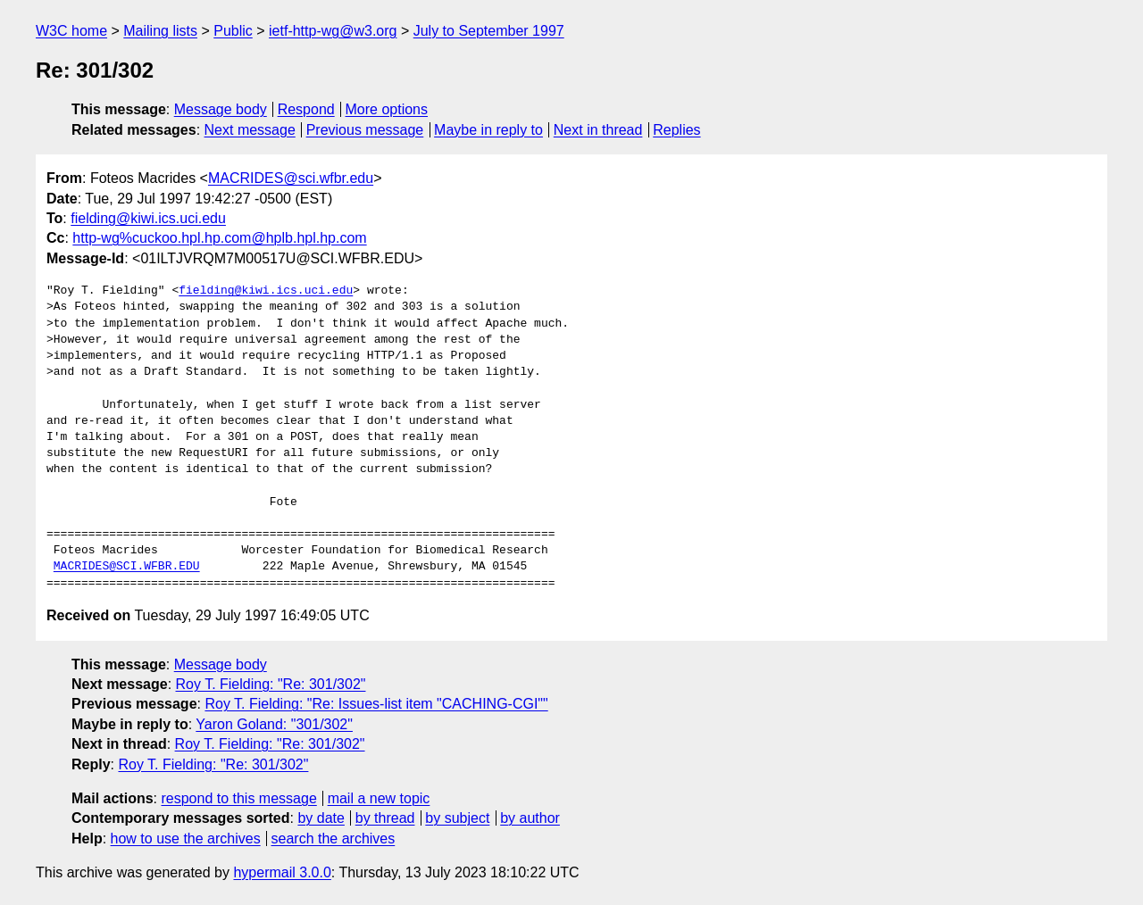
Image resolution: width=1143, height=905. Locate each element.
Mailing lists (160, 30)
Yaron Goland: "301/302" (274, 724)
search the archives (333, 838)
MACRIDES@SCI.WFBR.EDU (127, 567)
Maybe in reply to (488, 129)
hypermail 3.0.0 (281, 872)
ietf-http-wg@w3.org (332, 30)
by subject (457, 818)
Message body (220, 109)
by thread (385, 818)
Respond (306, 109)
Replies (676, 129)
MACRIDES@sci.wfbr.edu (290, 178)
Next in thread (598, 129)
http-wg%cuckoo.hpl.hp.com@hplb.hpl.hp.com (219, 237)
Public (233, 30)
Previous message (365, 129)
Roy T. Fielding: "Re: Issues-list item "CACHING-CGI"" (375, 703)
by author (530, 818)
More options (387, 109)
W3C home (71, 30)
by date (320, 818)
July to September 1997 (488, 30)
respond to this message (238, 798)
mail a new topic (379, 798)
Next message (250, 129)
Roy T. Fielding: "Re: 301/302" (271, 684)
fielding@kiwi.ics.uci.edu (148, 218)
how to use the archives (186, 838)
